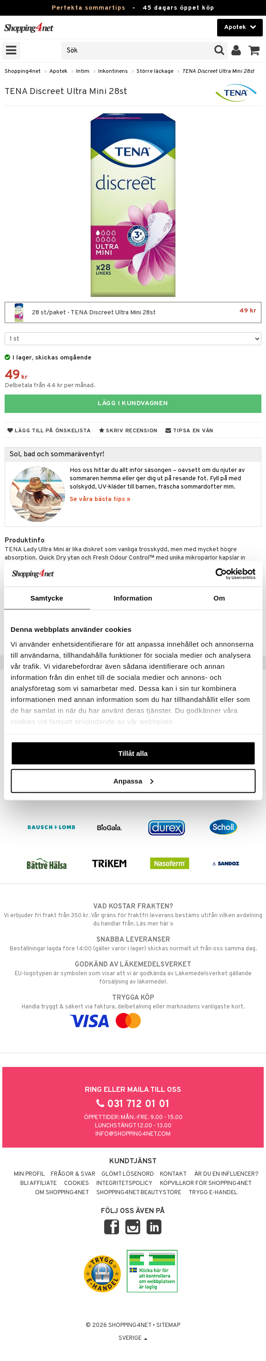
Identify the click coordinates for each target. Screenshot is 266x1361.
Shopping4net (23, 71)
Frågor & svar (73, 1174)
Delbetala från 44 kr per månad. (50, 385)
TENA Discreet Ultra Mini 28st (218, 71)
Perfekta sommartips (88, 8)
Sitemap (168, 1325)
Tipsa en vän (189, 431)
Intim (82, 71)
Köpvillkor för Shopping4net (206, 1183)
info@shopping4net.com (133, 1134)
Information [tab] (133, 598)
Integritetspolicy (124, 1183)
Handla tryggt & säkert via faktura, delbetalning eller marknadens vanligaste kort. (133, 1009)
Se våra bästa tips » (100, 499)
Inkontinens (113, 71)
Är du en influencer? (226, 1174)
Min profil (29, 1174)
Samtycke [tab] (46, 598)
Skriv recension (128, 431)
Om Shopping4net (62, 1192)
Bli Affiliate (38, 1183)
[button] (254, 50)
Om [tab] (219, 598)
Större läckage (154, 71)
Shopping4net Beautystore (138, 1192)
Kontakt (173, 1174)
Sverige (133, 1338)
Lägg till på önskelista (49, 431)
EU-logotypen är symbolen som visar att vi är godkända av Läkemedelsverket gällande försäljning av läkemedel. (133, 973)
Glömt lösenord (127, 1174)
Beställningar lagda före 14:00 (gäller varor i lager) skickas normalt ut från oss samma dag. (133, 944)
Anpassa (133, 780)
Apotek (58, 71)
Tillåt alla (133, 753)
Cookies (76, 1183)
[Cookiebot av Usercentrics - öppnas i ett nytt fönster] (215, 574)
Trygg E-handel (213, 1192)
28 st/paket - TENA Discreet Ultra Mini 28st (133, 312)
